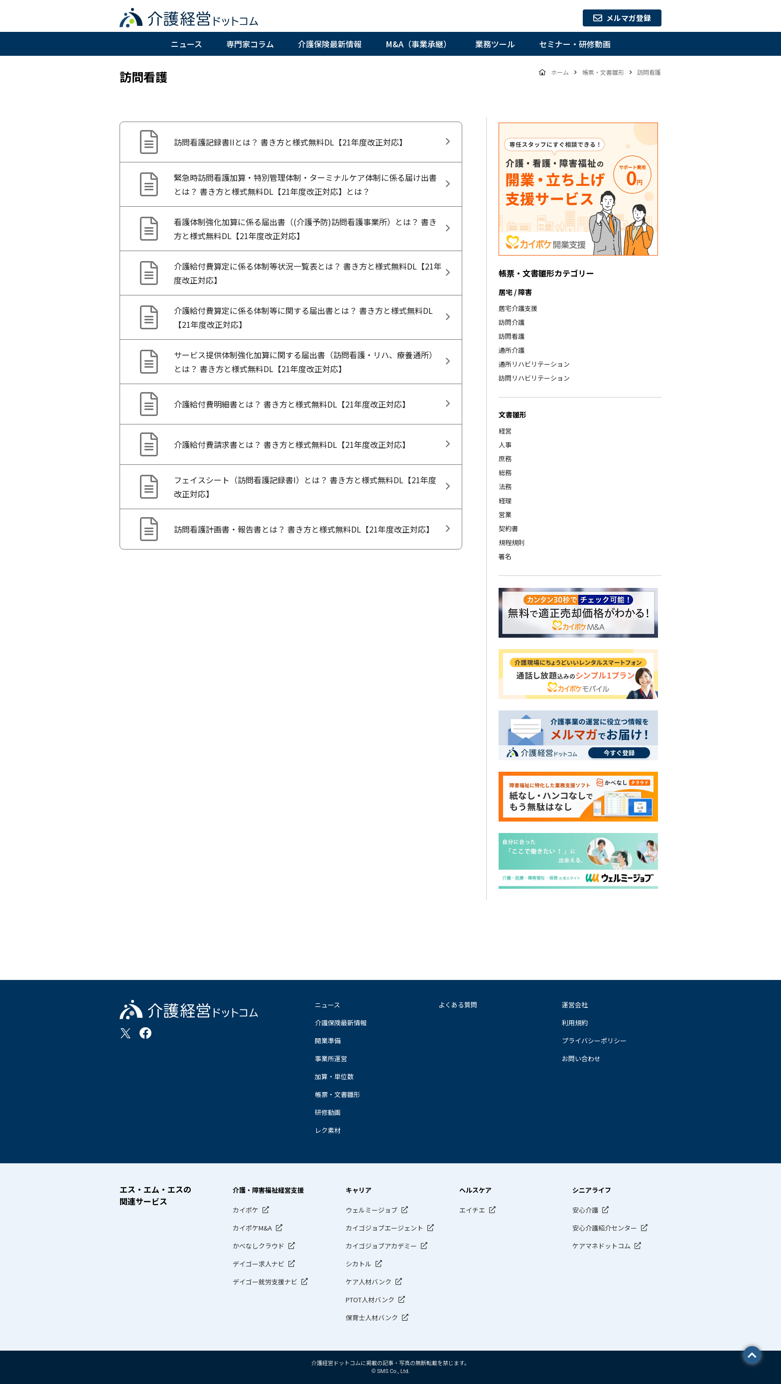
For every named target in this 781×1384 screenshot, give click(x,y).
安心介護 (585, 1210)
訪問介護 (511, 322)
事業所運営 (331, 1058)
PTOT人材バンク (370, 1299)
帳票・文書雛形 (337, 1094)
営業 (505, 514)
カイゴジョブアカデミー (381, 1245)
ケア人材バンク (368, 1281)
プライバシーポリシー (594, 1040)
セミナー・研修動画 (575, 44)
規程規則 (511, 542)
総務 (505, 472)
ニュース (186, 44)
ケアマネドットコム (601, 1245)
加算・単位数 (334, 1076)
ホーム (560, 72)
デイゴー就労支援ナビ (265, 1281)
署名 (505, 556)
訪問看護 (511, 336)
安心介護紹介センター (604, 1228)
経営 (505, 430)
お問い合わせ (581, 1058)
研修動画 (328, 1112)
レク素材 (328, 1130)
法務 (505, 486)
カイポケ (246, 1210)
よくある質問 (457, 1004)
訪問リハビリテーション (534, 378)
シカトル (359, 1263)
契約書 (508, 528)
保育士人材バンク (372, 1317)
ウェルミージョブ (371, 1210)
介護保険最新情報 (330, 44)
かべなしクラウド (258, 1245)
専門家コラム (250, 44)
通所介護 (511, 350)
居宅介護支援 (518, 308)
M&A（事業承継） (418, 44)
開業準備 (328, 1040)
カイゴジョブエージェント (384, 1228)
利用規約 (575, 1022)
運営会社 (575, 1004)
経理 (505, 500)
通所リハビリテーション (534, 364)
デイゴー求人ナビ (258, 1263)
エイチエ (472, 1210)
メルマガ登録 (618, 18)
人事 (505, 444)
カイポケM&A (252, 1228)
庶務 (505, 458)
